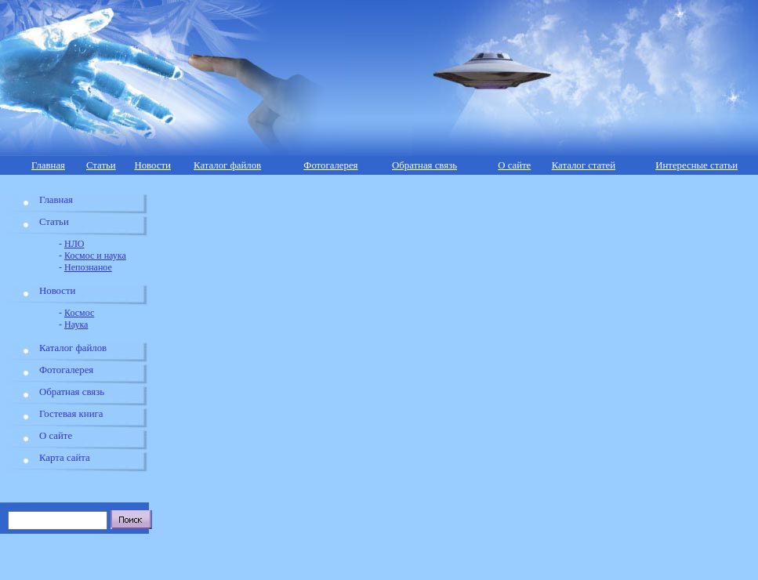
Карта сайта (64, 457)
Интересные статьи (696, 165)
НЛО (74, 243)
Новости (152, 165)
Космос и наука (95, 255)
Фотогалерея (330, 165)
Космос (79, 312)
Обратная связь (424, 165)
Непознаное (88, 267)
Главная (48, 165)
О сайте (514, 165)
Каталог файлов (227, 165)
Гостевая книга (71, 413)
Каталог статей (583, 165)
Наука (76, 324)
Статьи (101, 165)
